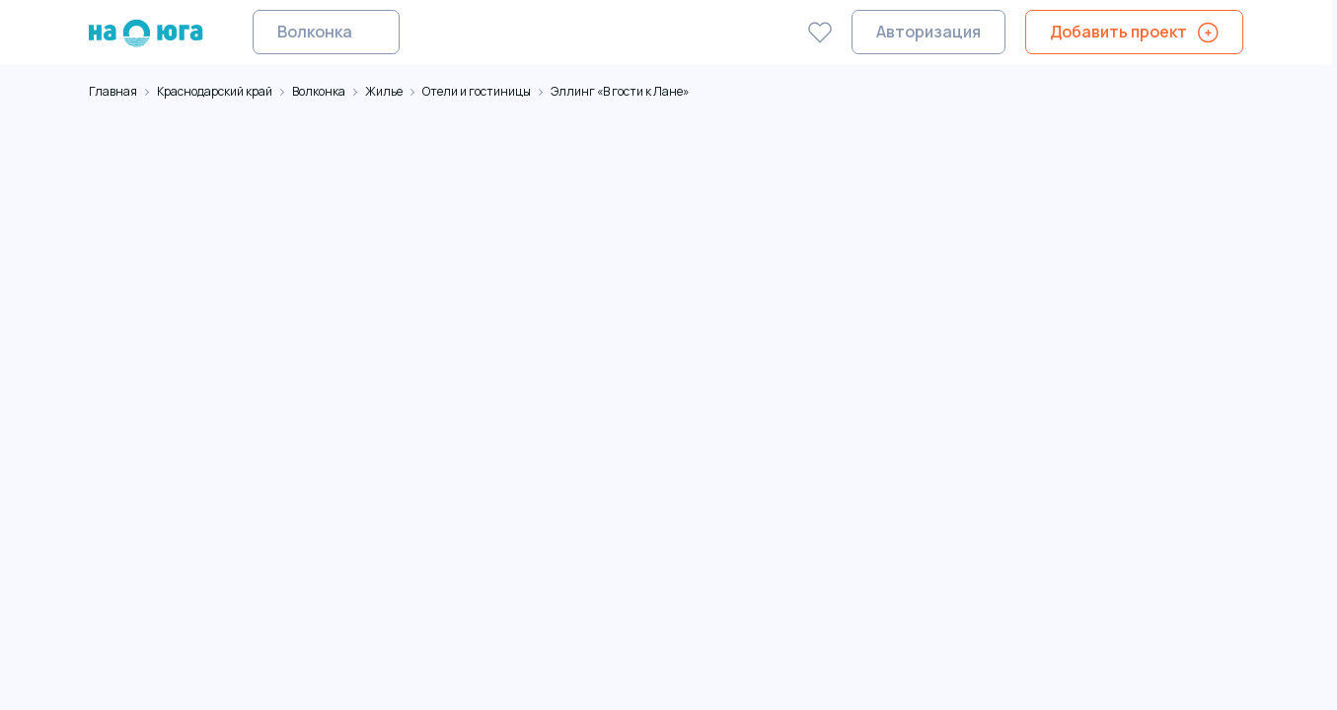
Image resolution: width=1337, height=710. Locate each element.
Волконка (314, 31)
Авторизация (928, 31)
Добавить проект (1118, 31)
